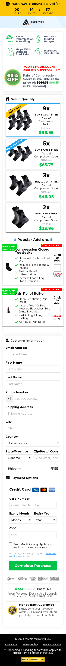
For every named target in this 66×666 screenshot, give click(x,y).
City (9, 422)
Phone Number (17, 392)
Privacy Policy (30, 644)
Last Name (14, 377)
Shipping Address (19, 407)
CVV (12, 528)
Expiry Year (42, 513)
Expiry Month (19, 513)
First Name (14, 362)
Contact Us (11, 644)
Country (12, 436)
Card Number (19, 498)
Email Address (16, 347)
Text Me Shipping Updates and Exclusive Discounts (32, 546)
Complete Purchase (33, 566)
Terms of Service (52, 644)
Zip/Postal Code (46, 451)
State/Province (17, 451)
